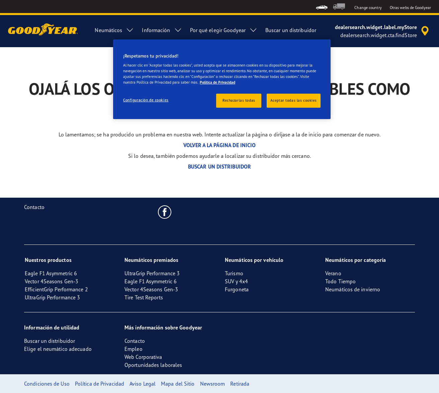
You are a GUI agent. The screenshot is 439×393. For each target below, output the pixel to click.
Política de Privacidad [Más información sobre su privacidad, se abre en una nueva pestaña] (217, 82)
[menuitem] (322, 6)
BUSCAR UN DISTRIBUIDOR (219, 166)
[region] (222, 79)
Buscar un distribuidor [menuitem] (290, 30)
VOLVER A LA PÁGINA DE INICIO (219, 145)
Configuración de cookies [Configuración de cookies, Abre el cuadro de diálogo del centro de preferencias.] (146, 100)
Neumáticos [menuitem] (114, 30)
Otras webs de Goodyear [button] (410, 7)
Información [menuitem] (162, 30)
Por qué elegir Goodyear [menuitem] (223, 30)
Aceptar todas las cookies (293, 100)
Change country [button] (367, 7)
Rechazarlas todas (239, 100)
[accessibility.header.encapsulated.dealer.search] (383, 31)
